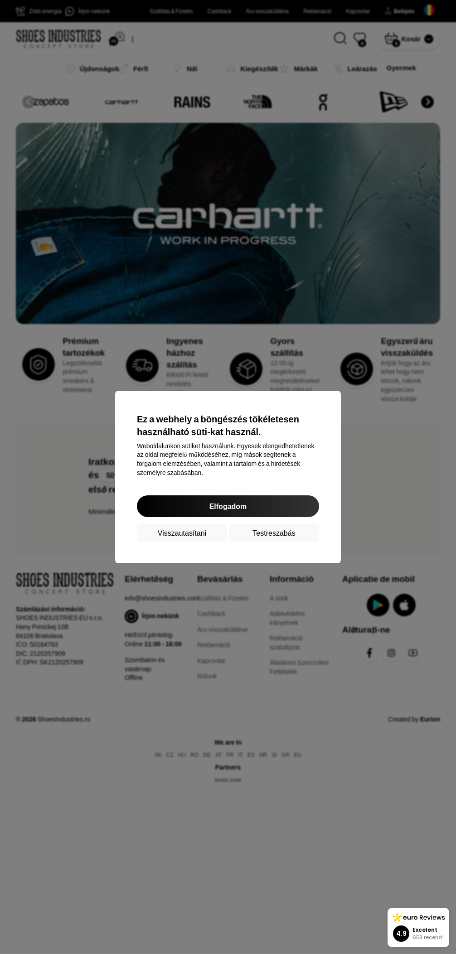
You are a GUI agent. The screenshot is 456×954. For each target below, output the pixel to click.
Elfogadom (228, 506)
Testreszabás (273, 532)
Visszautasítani (182, 532)
